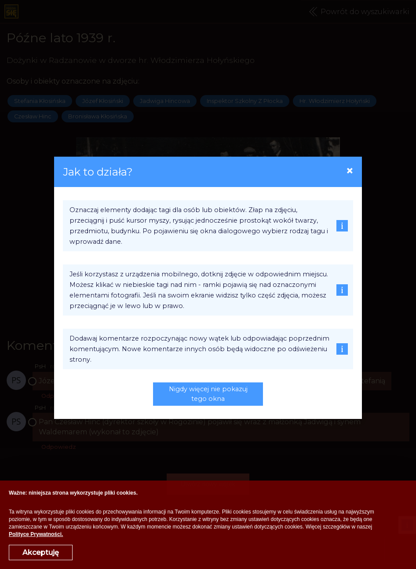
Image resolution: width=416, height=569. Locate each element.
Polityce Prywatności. (36, 534)
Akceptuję (40, 552)
